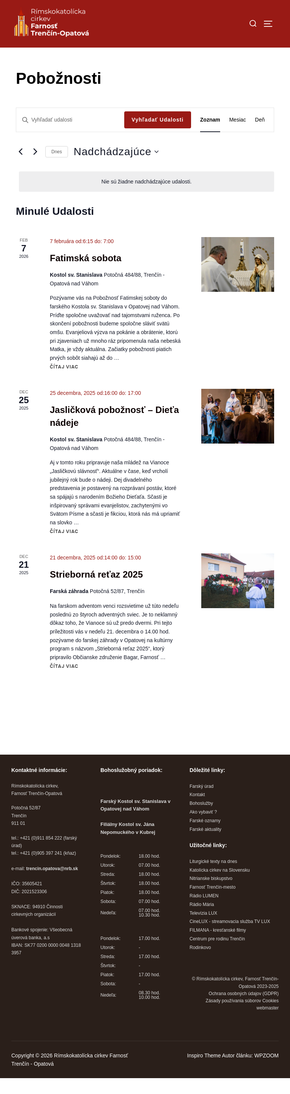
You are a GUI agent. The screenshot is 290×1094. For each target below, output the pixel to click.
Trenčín (237, 954)
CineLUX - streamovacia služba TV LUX (230, 937)
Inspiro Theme (204, 1071)
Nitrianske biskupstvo (211, 894)
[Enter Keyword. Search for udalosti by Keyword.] (70, 136)
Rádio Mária (202, 920)
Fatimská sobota (85, 274)
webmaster (267, 1024)
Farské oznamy (205, 836)
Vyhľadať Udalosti (158, 136)
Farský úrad (201, 802)
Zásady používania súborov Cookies (242, 1016)
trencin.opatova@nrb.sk (52, 884)
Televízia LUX (203, 929)
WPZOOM (266, 1071)
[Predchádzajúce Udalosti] (20, 167)
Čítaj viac (64, 383)
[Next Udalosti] (35, 167)
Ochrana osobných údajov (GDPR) (244, 1009)
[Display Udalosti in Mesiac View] (237, 136)
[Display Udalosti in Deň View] (260, 136)
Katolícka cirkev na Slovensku (220, 886)
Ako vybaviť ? (203, 828)
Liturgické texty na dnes (213, 877)
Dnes (56, 167)
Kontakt (197, 811)
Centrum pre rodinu (210, 954)
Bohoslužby (201, 819)
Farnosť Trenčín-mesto (213, 903)
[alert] (146, 197)
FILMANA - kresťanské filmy (218, 946)
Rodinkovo (200, 963)
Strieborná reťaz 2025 (96, 591)
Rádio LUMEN (204, 911)
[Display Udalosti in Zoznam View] (210, 136)
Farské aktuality (205, 845)
